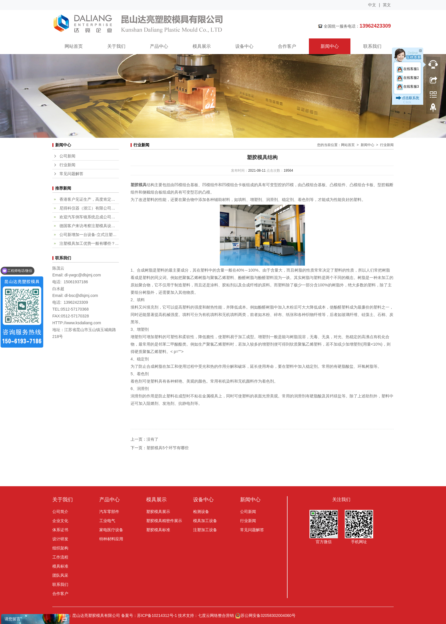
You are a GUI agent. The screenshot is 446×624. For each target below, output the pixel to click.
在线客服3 (407, 87)
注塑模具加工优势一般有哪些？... (89, 243)
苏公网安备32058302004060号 (265, 615)
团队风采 (60, 575)
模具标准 (60, 566)
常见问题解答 (71, 173)
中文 (372, 5)
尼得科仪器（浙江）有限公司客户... (89, 208)
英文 (387, 5)
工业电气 (107, 520)
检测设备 (201, 511)
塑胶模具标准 (158, 529)
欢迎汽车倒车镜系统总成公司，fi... (89, 217)
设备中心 (244, 46)
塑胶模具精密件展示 (164, 520)
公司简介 (60, 511)
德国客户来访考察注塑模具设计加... (89, 225)
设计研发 (60, 539)
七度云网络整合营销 (216, 615)
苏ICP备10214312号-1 (157, 615)
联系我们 (372, 46)
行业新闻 (67, 165)
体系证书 (60, 529)
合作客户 (287, 46)
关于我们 (116, 46)
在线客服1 (407, 69)
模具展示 (202, 46)
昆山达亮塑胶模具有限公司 (173, 24)
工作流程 (60, 557)
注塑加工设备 (205, 529)
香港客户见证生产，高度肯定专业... (89, 199)
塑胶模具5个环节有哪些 (167, 448)
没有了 (152, 439)
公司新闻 (67, 156)
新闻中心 (330, 46)
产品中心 (159, 46)
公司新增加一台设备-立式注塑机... (89, 234)
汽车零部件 (109, 511)
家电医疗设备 (111, 529)
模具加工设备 (205, 520)
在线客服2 (407, 78)
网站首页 (74, 46)
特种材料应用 (111, 539)
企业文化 (60, 520)
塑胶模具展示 (158, 511)
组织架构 (60, 548)
